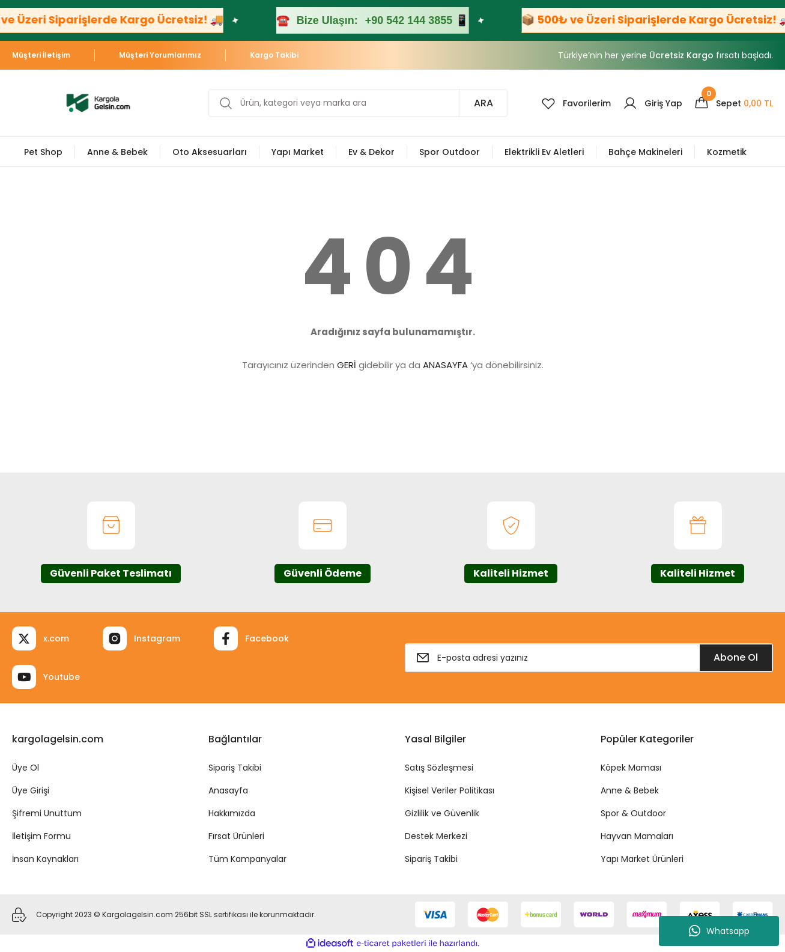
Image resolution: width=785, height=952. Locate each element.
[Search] (358, 103)
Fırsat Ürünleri (236, 836)
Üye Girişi (30, 790)
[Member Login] (652, 103)
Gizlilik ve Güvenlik (442, 813)
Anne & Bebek (630, 790)
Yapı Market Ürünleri (642, 859)
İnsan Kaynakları (45, 859)
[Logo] (98, 102)
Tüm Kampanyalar (247, 859)
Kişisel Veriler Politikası (449, 790)
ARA (483, 103)
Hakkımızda (231, 813)
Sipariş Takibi (234, 768)
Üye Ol (25, 768)
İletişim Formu (41, 836)
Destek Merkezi (436, 836)
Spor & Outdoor (633, 813)
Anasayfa (228, 790)
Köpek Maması (631, 768)
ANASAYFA (445, 365)
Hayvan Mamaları (637, 836)
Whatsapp (719, 931)
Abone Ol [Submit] (736, 657)
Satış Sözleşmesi (439, 768)
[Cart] (733, 103)
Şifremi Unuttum (47, 813)
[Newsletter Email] (589, 657)
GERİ (346, 365)
